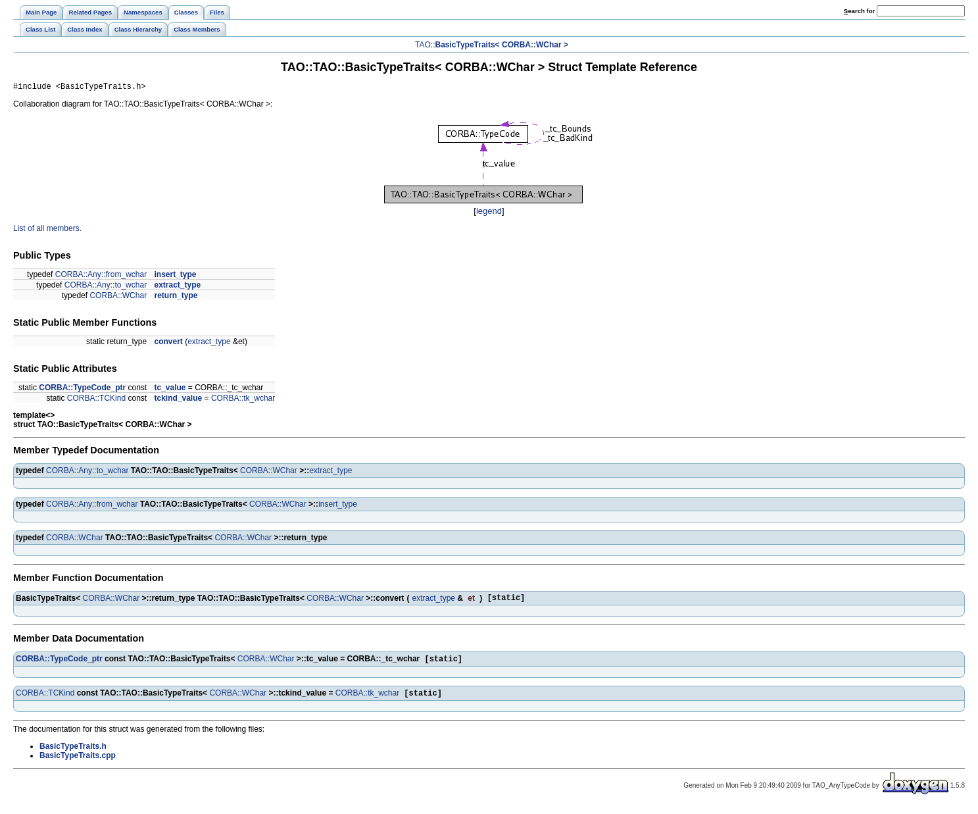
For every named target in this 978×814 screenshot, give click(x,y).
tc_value (169, 389)
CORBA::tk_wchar (243, 400)
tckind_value (178, 400)
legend (489, 213)
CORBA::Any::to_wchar (105, 287)
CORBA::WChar (118, 297)
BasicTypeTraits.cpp (77, 762)
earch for (859, 10)
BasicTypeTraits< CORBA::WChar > (501, 44)
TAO (423, 44)
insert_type (175, 276)
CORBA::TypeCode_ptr (82, 389)
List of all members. (47, 230)
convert (168, 343)
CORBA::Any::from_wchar (101, 276)
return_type (175, 297)
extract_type (177, 287)
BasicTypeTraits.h (73, 752)
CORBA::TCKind (96, 400)
